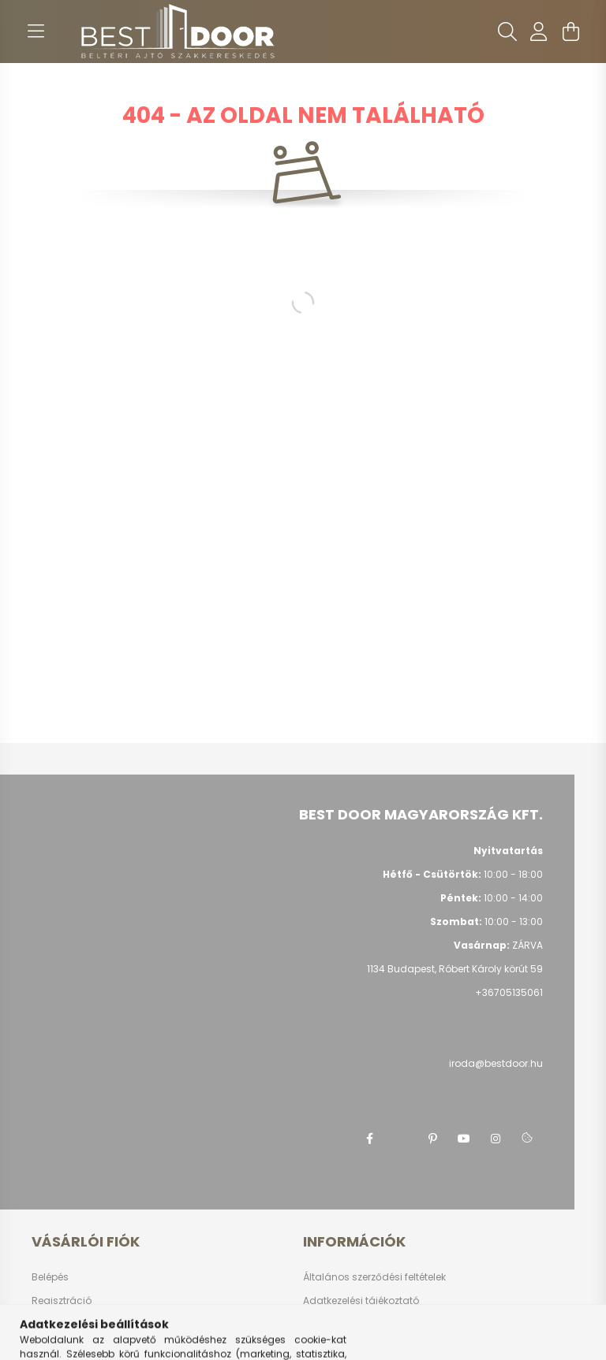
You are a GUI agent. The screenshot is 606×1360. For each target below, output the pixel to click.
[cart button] (570, 31)
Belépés (50, 1277)
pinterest (432, 1138)
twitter (401, 1138)
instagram (495, 1138)
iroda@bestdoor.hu (496, 1063)
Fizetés (319, 1324)
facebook (369, 1138)
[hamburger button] (35, 31)
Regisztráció (62, 1300)
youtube (464, 1138)
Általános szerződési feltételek (374, 1277)
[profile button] (539, 31)
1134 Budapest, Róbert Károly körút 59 (455, 968)
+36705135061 (509, 992)
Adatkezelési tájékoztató (361, 1300)
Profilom (51, 1324)
